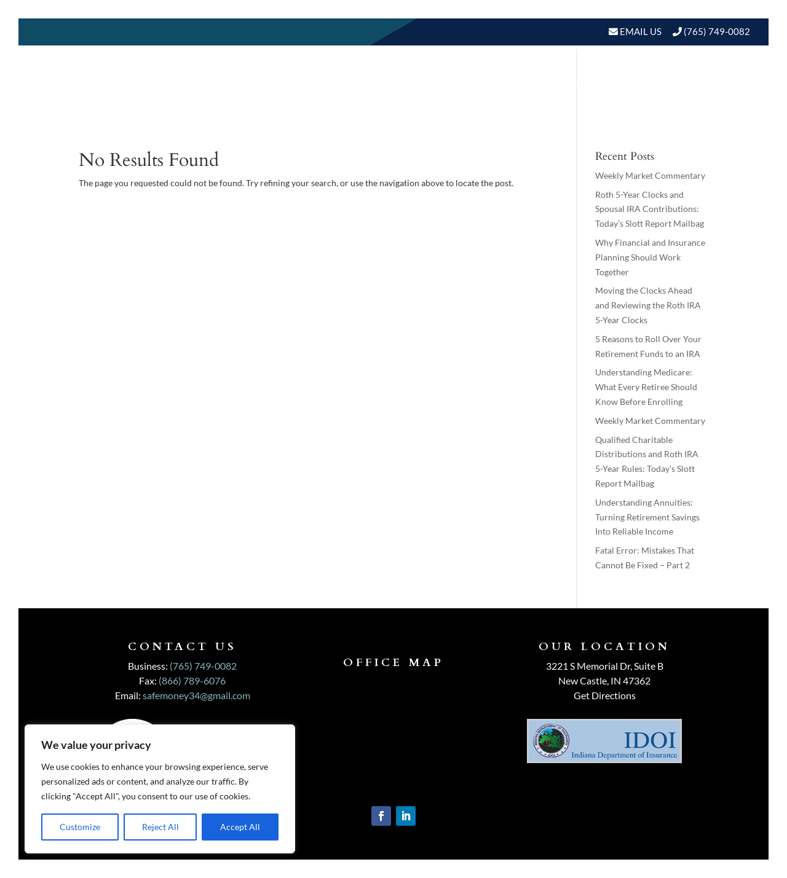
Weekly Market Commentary (650, 175)
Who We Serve (495, 81)
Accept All (240, 826)
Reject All (160, 826)
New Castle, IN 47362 (604, 680)
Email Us (640, 31)
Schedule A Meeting (687, 127)
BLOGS (662, 81)
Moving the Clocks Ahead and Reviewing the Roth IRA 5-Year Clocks (648, 305)
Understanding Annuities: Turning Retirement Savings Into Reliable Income (647, 517)
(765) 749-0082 (717, 31)
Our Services (404, 81)
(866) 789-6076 (192, 680)
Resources (590, 81)
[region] (160, 788)
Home (261, 81)
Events (724, 81)
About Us (316, 81)
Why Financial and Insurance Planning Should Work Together (650, 257)
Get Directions (605, 695)
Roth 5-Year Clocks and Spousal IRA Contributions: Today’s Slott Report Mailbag (649, 209)
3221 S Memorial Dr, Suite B (604, 666)
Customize (80, 826)
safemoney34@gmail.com (196, 695)
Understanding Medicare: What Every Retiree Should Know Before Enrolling (646, 387)
